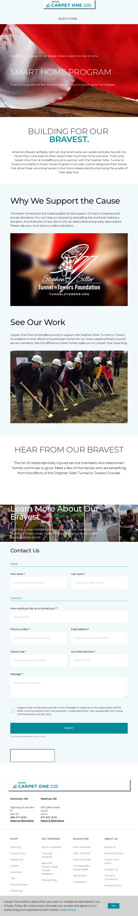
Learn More (20, 546)
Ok (113, 905)
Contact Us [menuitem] (111, 869)
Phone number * (20, 629)
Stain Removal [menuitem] (82, 847)
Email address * (80, 629)
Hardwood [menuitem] (16, 859)
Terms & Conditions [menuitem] (111, 877)
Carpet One (17, 56)
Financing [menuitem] (16, 890)
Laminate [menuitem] (16, 872)
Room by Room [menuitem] (113, 853)
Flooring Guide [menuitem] (82, 859)
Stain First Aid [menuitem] (81, 853)
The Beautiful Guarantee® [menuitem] (81, 867)
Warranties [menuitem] (79, 875)
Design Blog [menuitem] (49, 880)
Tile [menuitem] (12, 878)
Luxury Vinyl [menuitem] (17, 853)
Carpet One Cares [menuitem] (111, 861)
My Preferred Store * (83, 652)
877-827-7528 (49, 817)
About (33, 56)
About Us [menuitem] (110, 847)
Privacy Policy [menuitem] (112, 885)
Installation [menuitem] (80, 881)
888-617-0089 (18, 817)
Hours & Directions (22, 820)
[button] (125, 7)
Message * (16, 674)
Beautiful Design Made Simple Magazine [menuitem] (50, 868)
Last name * (78, 574)
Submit (69, 728)
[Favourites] (129, 7)
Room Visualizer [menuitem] (51, 847)
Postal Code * (18, 652)
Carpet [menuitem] (14, 865)
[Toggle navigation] (5, 7)
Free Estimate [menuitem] (18, 884)
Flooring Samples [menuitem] (47, 855)
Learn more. (68, 909)
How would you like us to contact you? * (33, 608)
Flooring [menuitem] (15, 847)
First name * (17, 574)
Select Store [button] (67, 18)
